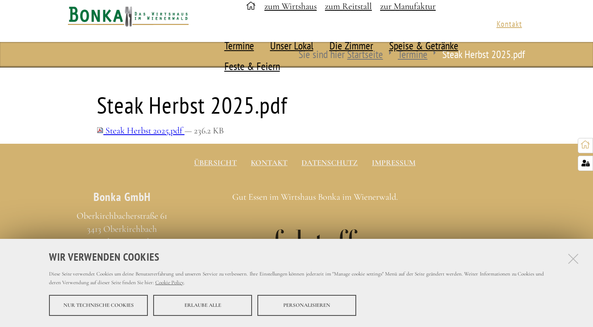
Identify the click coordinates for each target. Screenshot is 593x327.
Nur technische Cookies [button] (98, 305)
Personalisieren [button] (306, 305)
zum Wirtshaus (290, 6)
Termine (239, 45)
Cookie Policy (169, 283)
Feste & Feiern (252, 66)
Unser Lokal (291, 45)
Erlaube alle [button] (202, 305)
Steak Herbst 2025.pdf (140, 130)
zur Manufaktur (408, 6)
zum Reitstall (348, 6)
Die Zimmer (351, 45)
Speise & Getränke (423, 45)
